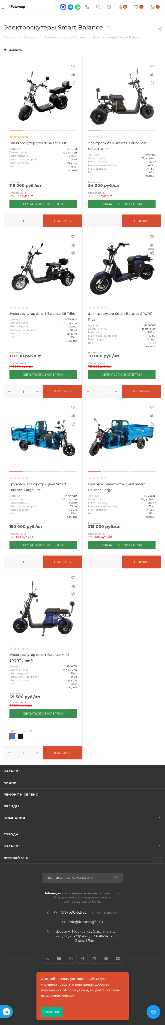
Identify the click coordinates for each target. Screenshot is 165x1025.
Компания (14, 818)
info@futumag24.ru (86, 922)
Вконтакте (47, 959)
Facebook (59, 959)
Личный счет (17, 858)
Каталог (12, 771)
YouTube (94, 959)
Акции (10, 783)
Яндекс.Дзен (118, 959)
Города (11, 834)
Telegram (82, 959)
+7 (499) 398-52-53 (70, 912)
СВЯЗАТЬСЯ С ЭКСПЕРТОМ (43, 204)
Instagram (71, 959)
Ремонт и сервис (21, 794)
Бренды (11, 806)
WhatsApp (106, 959)
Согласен (52, 1012)
